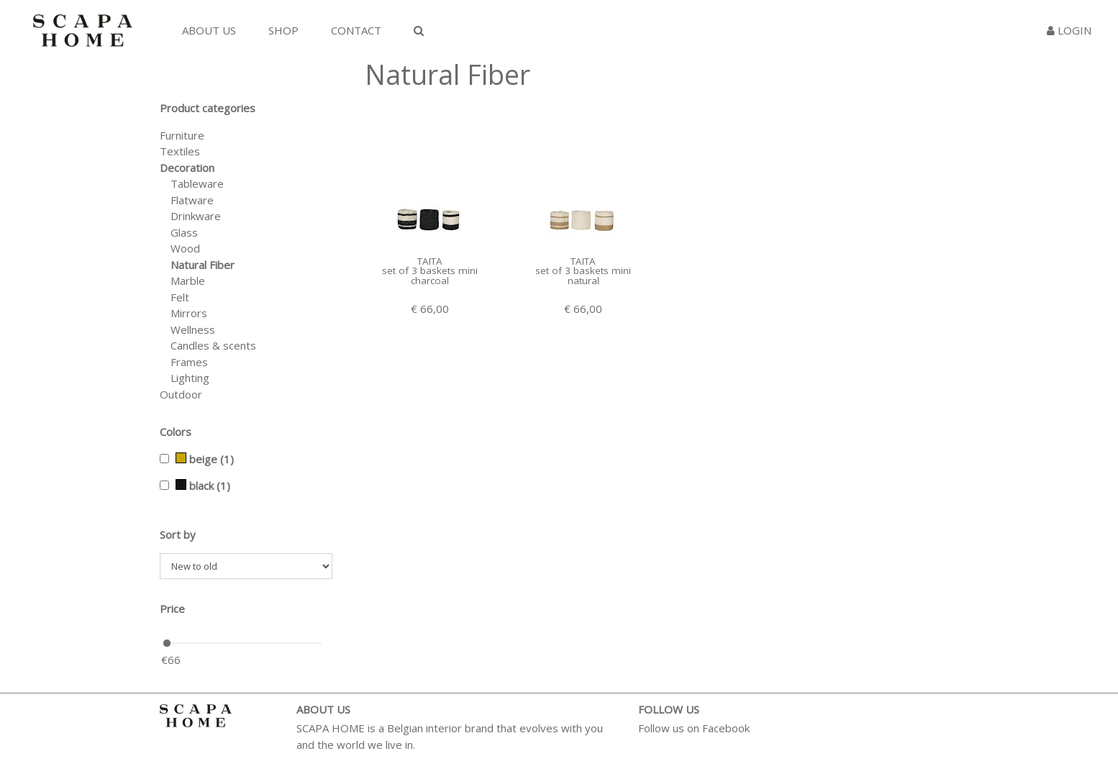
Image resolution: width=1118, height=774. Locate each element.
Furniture (182, 135)
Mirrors (189, 313)
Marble (188, 280)
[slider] (167, 643)
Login (1069, 30)
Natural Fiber (203, 265)
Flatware (192, 200)
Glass (184, 232)
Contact (356, 30)
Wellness (193, 329)
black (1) (203, 485)
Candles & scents (213, 345)
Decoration (187, 167)
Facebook (726, 728)
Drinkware (196, 216)
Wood (185, 248)
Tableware (197, 183)
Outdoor (181, 394)
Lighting (190, 377)
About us (209, 30)
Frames (189, 362)
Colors (175, 431)
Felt (180, 297)
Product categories (207, 108)
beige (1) (205, 459)
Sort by (178, 534)
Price (172, 608)
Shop (283, 30)
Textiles (180, 151)
